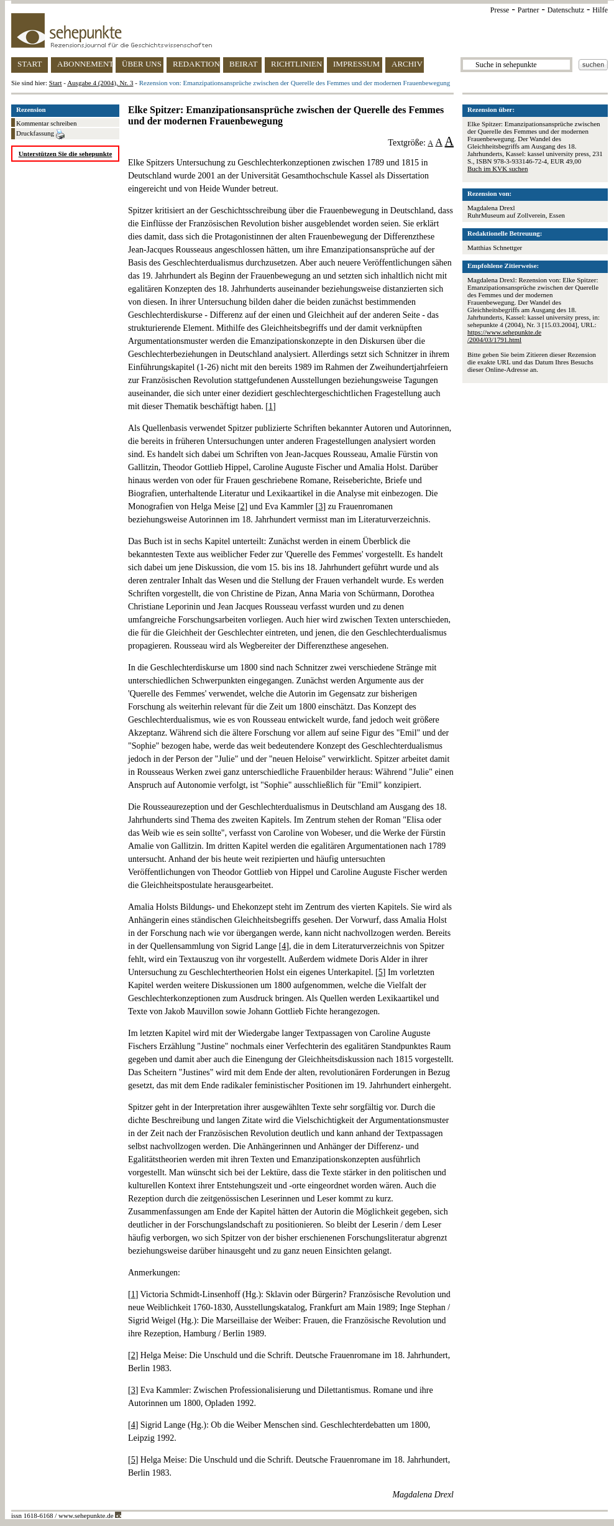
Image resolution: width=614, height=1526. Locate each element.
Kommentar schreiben (46, 123)
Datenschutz (566, 10)
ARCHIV (407, 63)
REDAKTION (196, 63)
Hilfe (600, 10)
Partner (528, 10)
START (29, 63)
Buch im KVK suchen (497, 168)
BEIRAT (243, 63)
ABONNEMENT (84, 63)
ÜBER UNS (142, 63)
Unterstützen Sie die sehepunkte (65, 153)
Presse (500, 10)
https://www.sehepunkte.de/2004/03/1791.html (504, 335)
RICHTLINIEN (296, 63)
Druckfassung (40, 134)
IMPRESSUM (356, 63)
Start (55, 82)
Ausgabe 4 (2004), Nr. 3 (100, 82)
